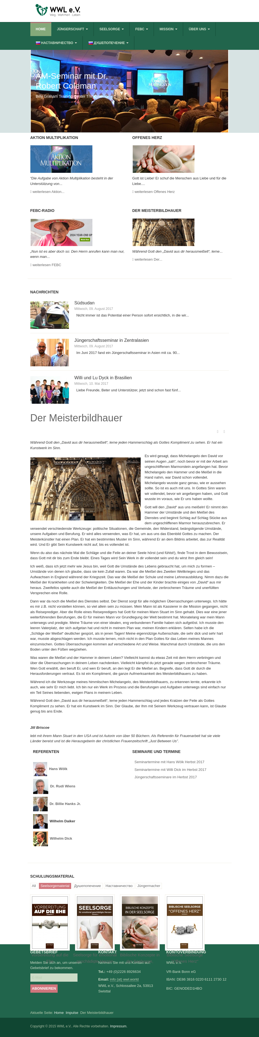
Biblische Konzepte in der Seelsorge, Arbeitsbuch (139, 961)
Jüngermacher (148, 886)
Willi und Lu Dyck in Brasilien (103, 377)
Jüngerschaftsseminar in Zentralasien (111, 340)
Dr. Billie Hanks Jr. (65, 804)
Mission (168, 29)
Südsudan (84, 302)
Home (41, 29)
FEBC (141, 29)
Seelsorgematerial (55, 886)
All (34, 886)
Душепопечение (87, 886)
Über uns (199, 29)
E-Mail (224, 432)
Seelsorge (112, 29)
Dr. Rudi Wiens (63, 786)
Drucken (217, 432)
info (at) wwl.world (124, 979)
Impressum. (118, 1026)
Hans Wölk (58, 769)
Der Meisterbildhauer (76, 418)
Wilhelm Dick (61, 839)
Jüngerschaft (72, 29)
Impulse (72, 1013)
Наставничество (119, 886)
